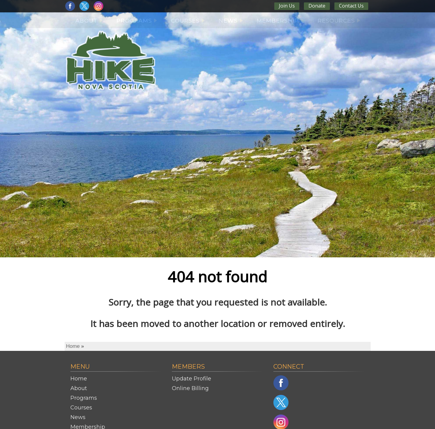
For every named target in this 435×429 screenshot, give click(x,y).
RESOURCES (338, 20)
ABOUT (89, 20)
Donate (316, 5)
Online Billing (190, 388)
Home (73, 346)
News (77, 417)
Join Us (287, 5)
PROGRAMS (136, 20)
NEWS (230, 20)
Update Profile (191, 378)
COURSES (188, 20)
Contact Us (351, 5)
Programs (83, 398)
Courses (81, 407)
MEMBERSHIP (280, 20)
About (78, 388)
